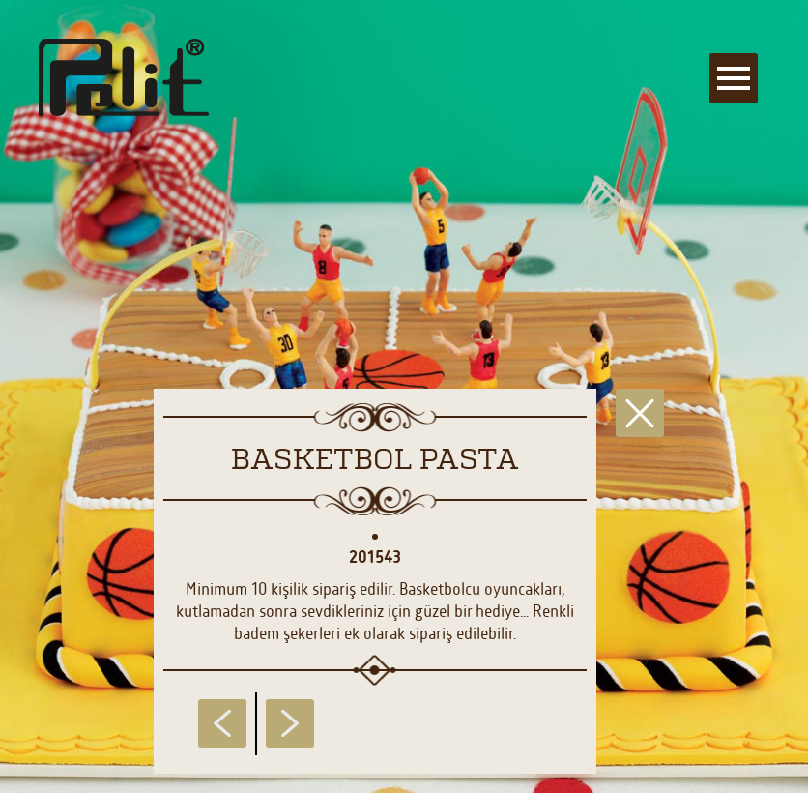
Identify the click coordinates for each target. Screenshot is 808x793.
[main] (404, 396)
